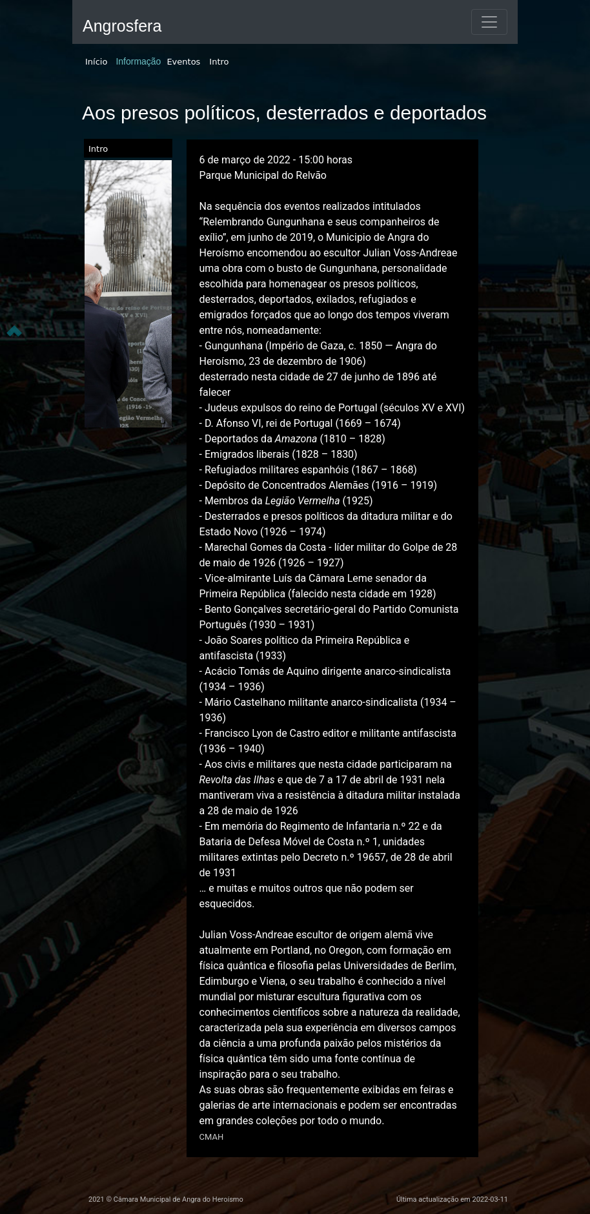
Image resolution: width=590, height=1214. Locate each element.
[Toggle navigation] (489, 22)
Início (96, 62)
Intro (219, 62)
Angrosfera (122, 26)
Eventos (183, 62)
